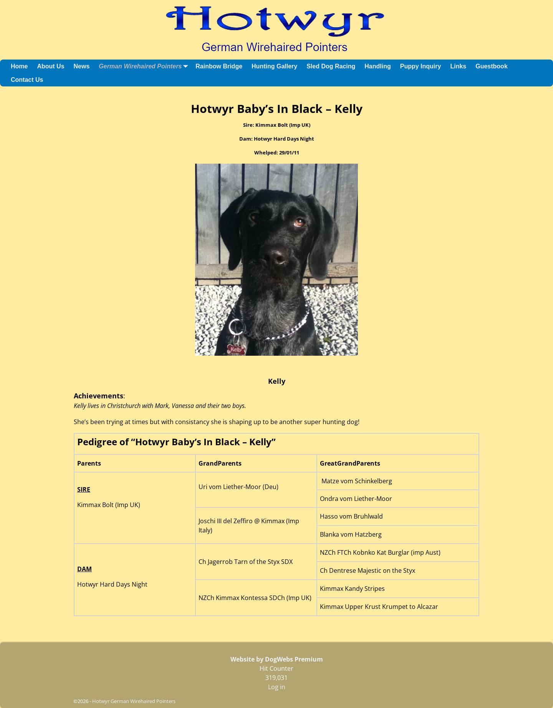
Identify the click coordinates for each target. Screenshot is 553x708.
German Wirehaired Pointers (145, 66)
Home (19, 66)
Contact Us (27, 79)
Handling (377, 66)
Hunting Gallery (274, 66)
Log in (276, 687)
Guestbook (491, 66)
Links (458, 66)
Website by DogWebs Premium (276, 659)
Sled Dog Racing (330, 66)
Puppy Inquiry (420, 66)
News (82, 66)
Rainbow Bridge (218, 66)
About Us (50, 66)
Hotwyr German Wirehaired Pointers (134, 701)
